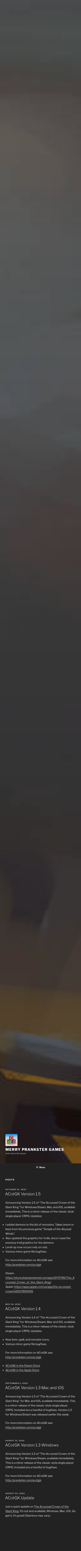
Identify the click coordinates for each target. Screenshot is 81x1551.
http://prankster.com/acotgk (23, 1264)
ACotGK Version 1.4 (23, 1308)
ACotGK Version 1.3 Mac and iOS (34, 1387)
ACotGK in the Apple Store (22, 1370)
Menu (40, 1167)
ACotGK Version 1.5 (23, 1194)
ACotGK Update (19, 1497)
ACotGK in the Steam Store (22, 1365)
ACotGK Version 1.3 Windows (32, 1445)
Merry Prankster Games (34, 1149)
